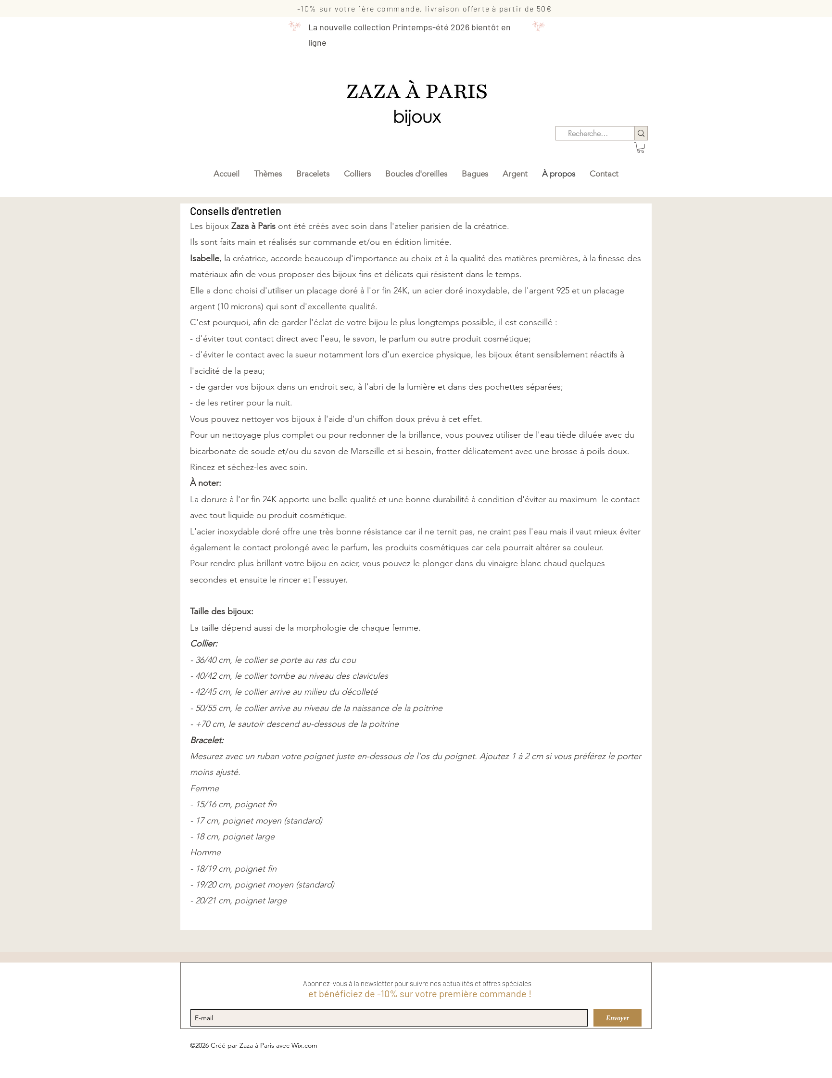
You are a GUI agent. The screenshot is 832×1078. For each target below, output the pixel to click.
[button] (640, 147)
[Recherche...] (588, 133)
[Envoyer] (617, 1018)
